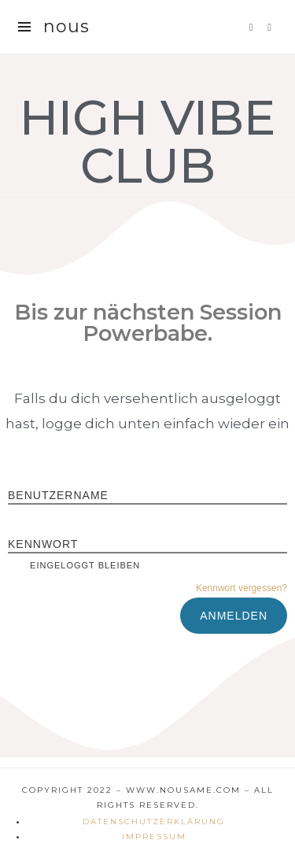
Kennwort (43, 544)
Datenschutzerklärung (154, 821)
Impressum (154, 836)
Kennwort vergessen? (241, 588)
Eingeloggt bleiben (74, 565)
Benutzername (58, 495)
